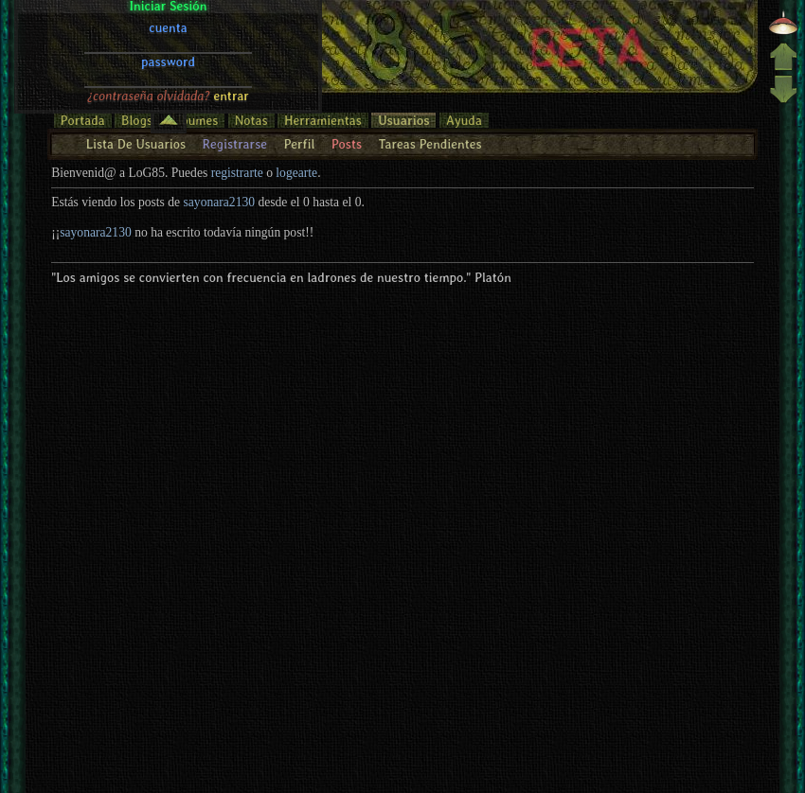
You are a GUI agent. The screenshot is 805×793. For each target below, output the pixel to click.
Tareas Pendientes (429, 143)
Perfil (298, 143)
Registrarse (234, 143)
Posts (346, 143)
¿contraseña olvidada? (148, 21)
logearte (296, 173)
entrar (231, 21)
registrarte (237, 173)
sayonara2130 (220, 202)
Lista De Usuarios (136, 143)
